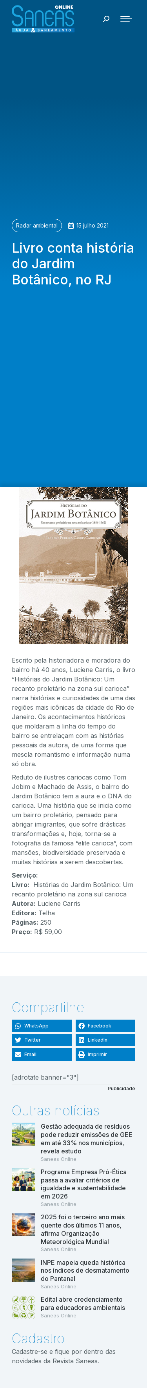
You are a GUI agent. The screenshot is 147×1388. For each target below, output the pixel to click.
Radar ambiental (37, 225)
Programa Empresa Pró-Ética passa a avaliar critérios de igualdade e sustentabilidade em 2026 (84, 1184)
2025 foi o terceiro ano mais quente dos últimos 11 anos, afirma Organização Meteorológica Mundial (83, 1229)
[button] (42, 1026)
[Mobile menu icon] (126, 19)
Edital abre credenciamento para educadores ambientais (83, 1303)
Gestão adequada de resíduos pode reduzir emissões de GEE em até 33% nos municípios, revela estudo (86, 1138)
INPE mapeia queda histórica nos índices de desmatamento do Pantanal (85, 1271)
